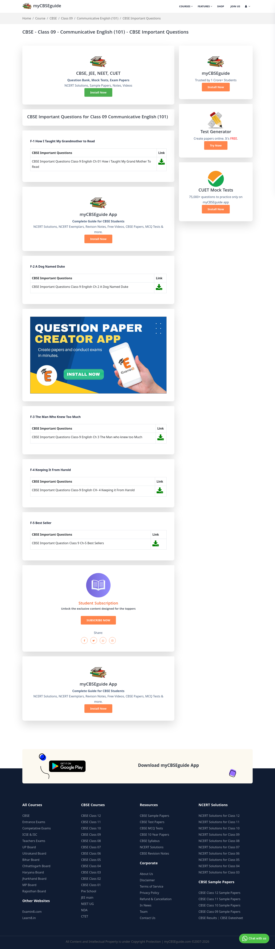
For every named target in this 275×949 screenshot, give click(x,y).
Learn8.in (29, 918)
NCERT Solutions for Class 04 (219, 866)
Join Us (235, 7)
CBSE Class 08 (91, 841)
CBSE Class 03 (91, 872)
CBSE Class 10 (91, 828)
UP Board (29, 847)
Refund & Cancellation (156, 899)
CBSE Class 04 (91, 866)
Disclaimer (147, 880)
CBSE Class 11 (91, 822)
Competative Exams (36, 828)
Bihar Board (30, 860)
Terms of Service (151, 886)
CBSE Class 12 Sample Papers (219, 893)
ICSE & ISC (29, 834)
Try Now (216, 145)
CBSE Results (208, 918)
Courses (186, 7)
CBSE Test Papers (152, 822)
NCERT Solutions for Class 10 (219, 828)
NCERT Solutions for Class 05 (219, 860)
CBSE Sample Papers (154, 816)
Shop (220, 7)
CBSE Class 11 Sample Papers (219, 899)
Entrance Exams (33, 822)
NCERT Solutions (151, 847)
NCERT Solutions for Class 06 (219, 853)
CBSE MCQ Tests (151, 828)
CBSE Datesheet (231, 918)
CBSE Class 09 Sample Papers (219, 912)
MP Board (29, 885)
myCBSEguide (41, 6)
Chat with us (253, 938)
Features (205, 7)
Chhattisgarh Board (36, 866)
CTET (84, 916)
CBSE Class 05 (91, 860)
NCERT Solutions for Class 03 (219, 872)
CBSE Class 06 (91, 853)
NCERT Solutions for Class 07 (219, 847)
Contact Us (147, 918)
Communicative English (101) (97, 18)
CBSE (53, 18)
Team (144, 912)
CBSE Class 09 (91, 834)
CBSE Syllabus (150, 841)
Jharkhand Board (34, 879)
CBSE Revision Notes (154, 853)
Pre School (88, 891)
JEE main (87, 897)
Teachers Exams (33, 841)
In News (145, 905)
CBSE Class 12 (91, 816)
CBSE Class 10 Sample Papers (219, 905)
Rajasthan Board (34, 891)
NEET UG (87, 904)
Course (40, 18)
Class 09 (67, 18)
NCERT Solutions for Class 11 (219, 822)
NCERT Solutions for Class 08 (219, 841)
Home (26, 18)
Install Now (98, 92)
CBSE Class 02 (91, 879)
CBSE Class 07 (91, 847)
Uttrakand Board (34, 853)
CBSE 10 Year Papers (154, 834)
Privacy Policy (149, 893)
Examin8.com (32, 912)
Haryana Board (33, 872)
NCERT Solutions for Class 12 (219, 816)
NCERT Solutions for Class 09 (219, 834)
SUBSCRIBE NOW (98, 620)
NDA (84, 910)
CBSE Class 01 (91, 885)
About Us (146, 874)
